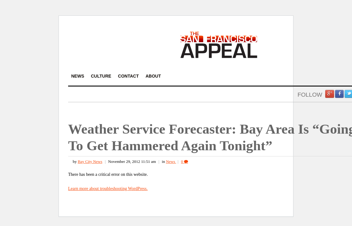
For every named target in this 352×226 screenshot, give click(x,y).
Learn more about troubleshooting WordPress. (108, 188)
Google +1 (329, 94)
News (171, 161)
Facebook (339, 94)
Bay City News (90, 161)
